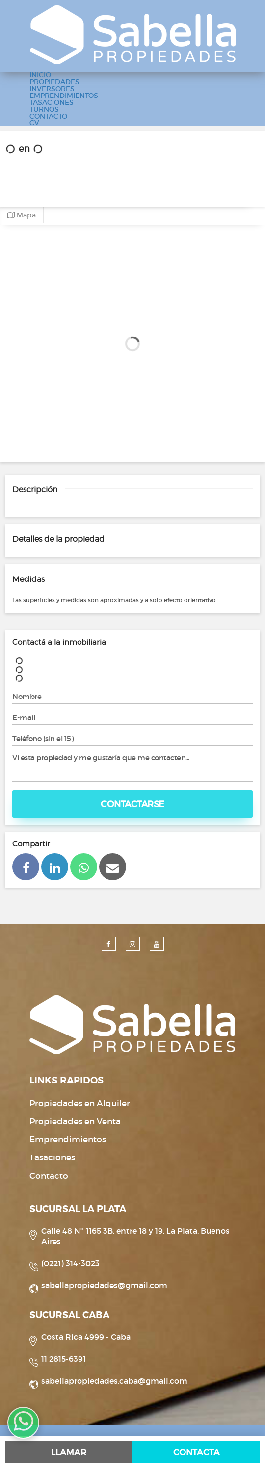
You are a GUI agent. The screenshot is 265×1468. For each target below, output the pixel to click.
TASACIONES (51, 102)
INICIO (40, 75)
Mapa (21, 215)
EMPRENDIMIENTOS (63, 95)
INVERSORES (52, 88)
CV (34, 123)
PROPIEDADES (54, 81)
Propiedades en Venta (75, 1121)
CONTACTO (48, 116)
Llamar (68, 1452)
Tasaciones (52, 1158)
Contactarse (132, 804)
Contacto (48, 1176)
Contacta (196, 1452)
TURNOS (44, 109)
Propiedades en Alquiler (79, 1103)
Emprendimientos (67, 1139)
